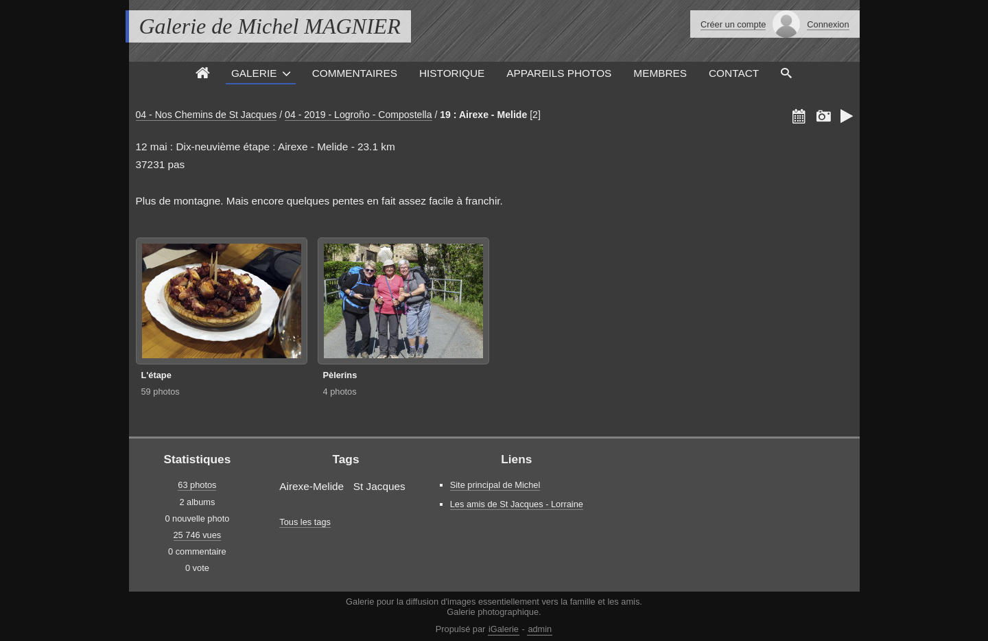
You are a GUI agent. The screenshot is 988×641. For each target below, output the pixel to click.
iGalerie (504, 629)
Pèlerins (340, 375)
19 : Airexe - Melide (483, 114)
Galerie (254, 73)
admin (540, 629)
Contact (734, 73)
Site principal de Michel (495, 485)
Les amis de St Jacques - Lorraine (516, 504)
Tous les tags (305, 522)
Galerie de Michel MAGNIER (270, 26)
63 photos (197, 485)
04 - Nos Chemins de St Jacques (206, 114)
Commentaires (354, 73)
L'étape (156, 375)
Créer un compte (733, 24)
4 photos (340, 391)
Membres (660, 73)
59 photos (160, 391)
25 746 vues (198, 535)
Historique (451, 73)
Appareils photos (558, 73)
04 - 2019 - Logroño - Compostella (358, 114)
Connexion (828, 24)
